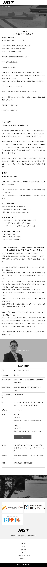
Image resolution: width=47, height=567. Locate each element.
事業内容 (23, 549)
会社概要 (23, 543)
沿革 (23, 546)
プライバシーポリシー (23, 555)
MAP (22, 437)
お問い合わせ (23, 558)
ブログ (23, 552)
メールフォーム (18, 410)
